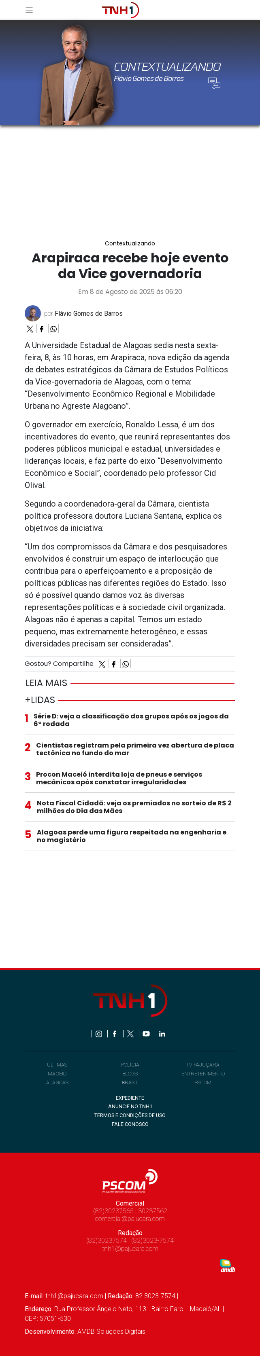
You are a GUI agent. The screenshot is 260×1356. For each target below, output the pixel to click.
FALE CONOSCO (130, 1124)
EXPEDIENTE (130, 1098)
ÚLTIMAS (57, 1065)
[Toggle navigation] (31, 10)
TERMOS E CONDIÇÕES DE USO (130, 1115)
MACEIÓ (57, 1074)
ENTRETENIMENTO (203, 1074)
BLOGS (130, 1074)
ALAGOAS (57, 1082)
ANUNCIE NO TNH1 (130, 1106)
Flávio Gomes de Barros (89, 313)
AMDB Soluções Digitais (111, 1331)
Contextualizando (130, 243)
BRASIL (130, 1082)
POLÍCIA (130, 1065)
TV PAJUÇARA (203, 1065)
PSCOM (202, 1082)
